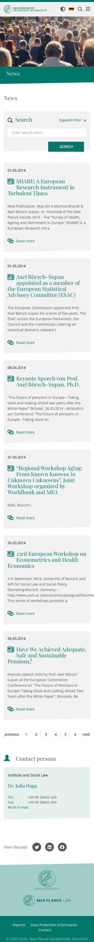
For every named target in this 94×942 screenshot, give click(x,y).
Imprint (19, 924)
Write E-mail (18, 807)
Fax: (11, 802)
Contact (44, 929)
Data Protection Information (54, 924)
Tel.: (11, 797)
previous (12, 734)
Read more (25, 241)
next (86, 734)
